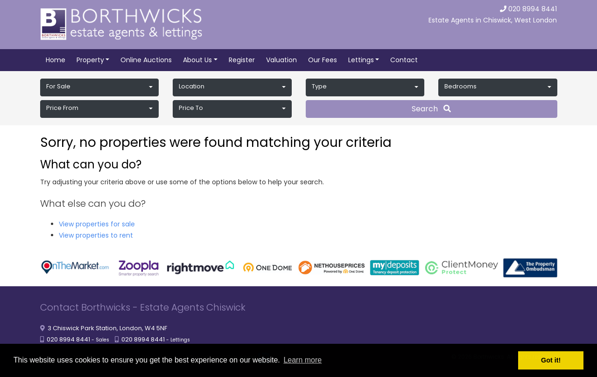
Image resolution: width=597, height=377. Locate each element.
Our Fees (322, 60)
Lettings (361, 60)
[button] (99, 87)
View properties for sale (97, 224)
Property (90, 60)
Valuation (281, 60)
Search (431, 108)
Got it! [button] (551, 360)
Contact (404, 60)
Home (55, 60)
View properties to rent (96, 235)
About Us (197, 60)
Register (242, 60)
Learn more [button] (302, 360)
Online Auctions (146, 60)
